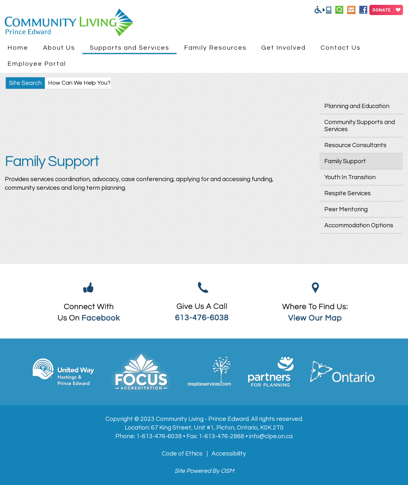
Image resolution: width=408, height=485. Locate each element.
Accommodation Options (358, 225)
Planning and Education (356, 106)
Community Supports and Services (359, 125)
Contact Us (340, 47)
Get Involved (283, 47)
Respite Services (347, 193)
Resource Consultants (355, 145)
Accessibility (229, 453)
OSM (227, 471)
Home (17, 47)
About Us (59, 47)
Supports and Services (129, 47)
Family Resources (215, 47)
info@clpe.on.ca (271, 436)
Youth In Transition (350, 177)
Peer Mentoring (346, 209)
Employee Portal (36, 63)
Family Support (345, 161)
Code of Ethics (182, 453)
